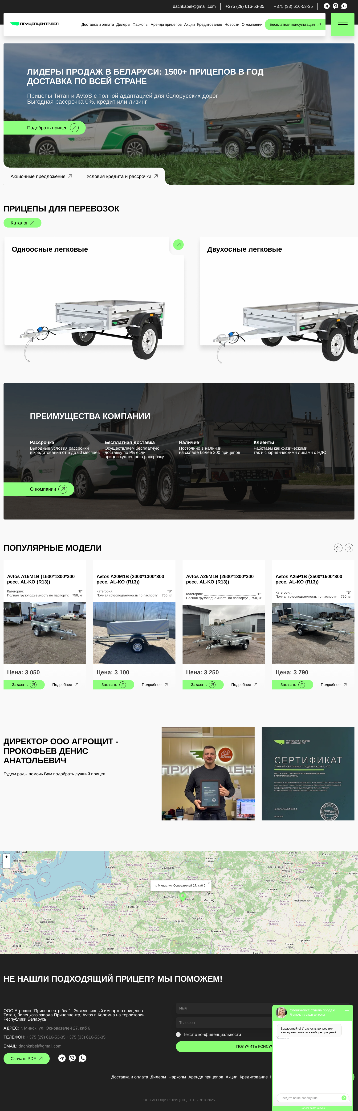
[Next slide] (349, 548)
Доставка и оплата (97, 24)
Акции (189, 24)
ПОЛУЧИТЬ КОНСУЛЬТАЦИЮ (262, 1046)
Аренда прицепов (166, 24)
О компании (252, 24)
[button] (182, 897)
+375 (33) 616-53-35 (293, 6)
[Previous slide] (338, 548)
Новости (231, 24)
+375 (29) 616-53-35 (244, 6)
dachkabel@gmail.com (194, 6)
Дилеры (123, 24)
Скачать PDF (23, 1058)
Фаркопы (140, 24)
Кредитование (209, 24)
